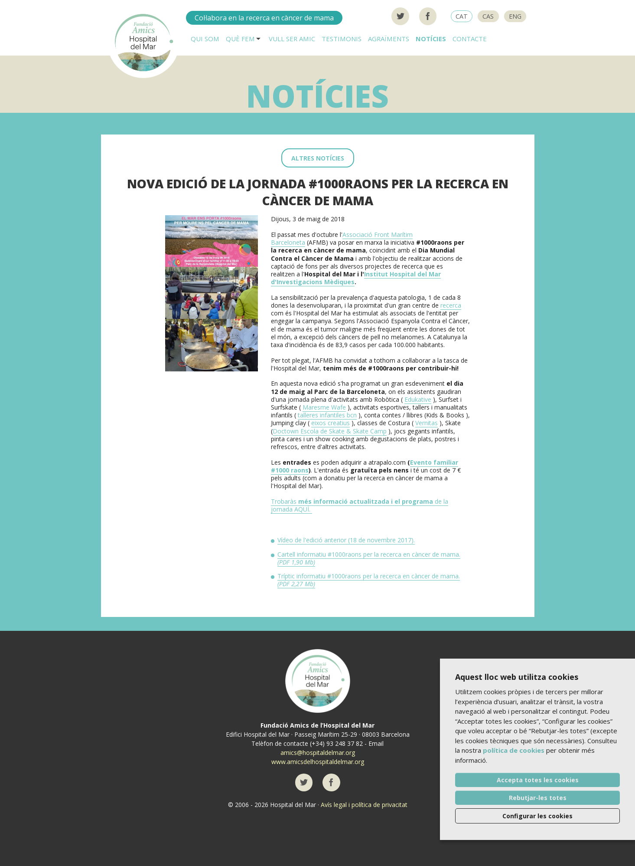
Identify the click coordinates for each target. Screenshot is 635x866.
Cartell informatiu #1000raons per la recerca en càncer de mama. (368, 558)
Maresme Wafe (324, 407)
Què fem (240, 38)
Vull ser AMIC (292, 38)
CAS (488, 16)
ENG (515, 16)
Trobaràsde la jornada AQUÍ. (359, 505)
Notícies (431, 38)
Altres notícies (317, 158)
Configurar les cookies (537, 816)
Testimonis (341, 38)
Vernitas (426, 423)
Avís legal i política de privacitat (364, 804)
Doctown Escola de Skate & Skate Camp (330, 431)
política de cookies (513, 750)
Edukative (417, 399)
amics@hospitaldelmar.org (317, 752)
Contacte (470, 38)
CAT (462, 16)
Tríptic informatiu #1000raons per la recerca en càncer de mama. (368, 580)
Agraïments (388, 38)
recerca (450, 305)
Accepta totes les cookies (538, 780)
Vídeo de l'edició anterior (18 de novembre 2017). (346, 540)
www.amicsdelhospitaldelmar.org (317, 762)
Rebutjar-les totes (538, 798)
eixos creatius (330, 423)
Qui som (205, 38)
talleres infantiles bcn (327, 415)
